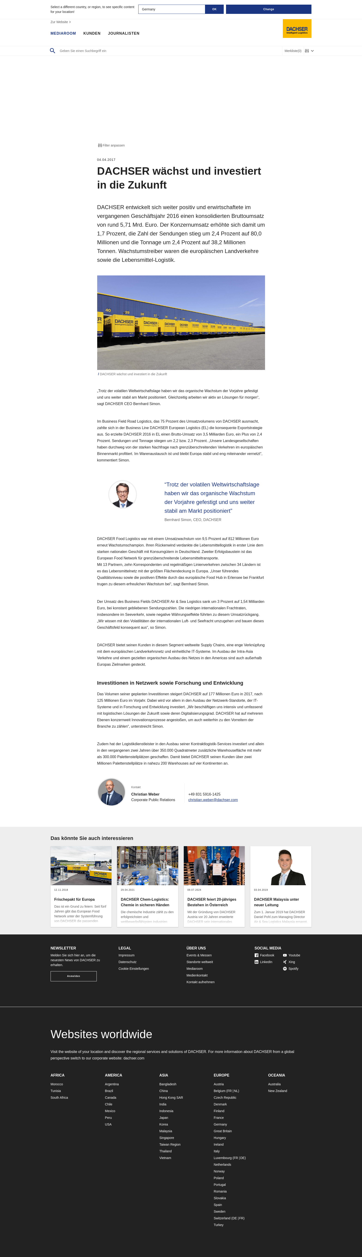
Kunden (91, 33)
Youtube (291, 955)
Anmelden (73, 976)
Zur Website (61, 22)
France (219, 1118)
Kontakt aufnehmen (200, 982)
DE (242, 1158)
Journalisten (123, 33)
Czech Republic (225, 1097)
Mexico (110, 1111)
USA (108, 1124)
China (163, 1091)
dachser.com (134, 1058)
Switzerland (222, 1218)
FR (229, 1091)
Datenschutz (128, 962)
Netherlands (222, 1164)
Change (268, 9)
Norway (219, 1171)
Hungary (220, 1138)
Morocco (57, 1084)
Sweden (220, 1211)
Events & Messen (199, 955)
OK (214, 9)
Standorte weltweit (200, 962)
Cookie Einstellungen (134, 968)
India (162, 1104)
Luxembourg (223, 1158)
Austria (219, 1084)
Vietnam (165, 1158)
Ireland (219, 1144)
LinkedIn (263, 962)
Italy (217, 1151)
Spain (218, 1205)
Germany (220, 1124)
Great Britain (223, 1131)
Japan (163, 1118)
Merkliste (293, 51)
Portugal (220, 1185)
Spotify (291, 968)
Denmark (220, 1104)
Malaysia (165, 1131)
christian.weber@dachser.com (213, 800)
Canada (110, 1097)
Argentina (112, 1084)
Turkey (218, 1225)
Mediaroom (63, 33)
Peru (108, 1118)
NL (236, 1091)
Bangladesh (167, 1084)
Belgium (220, 1091)
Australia (274, 1084)
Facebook (264, 955)
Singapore (166, 1138)
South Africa (59, 1097)
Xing (289, 962)
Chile (108, 1104)
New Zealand (277, 1091)
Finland (219, 1111)
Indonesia (166, 1111)
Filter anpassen (111, 145)
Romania (220, 1191)
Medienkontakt (197, 975)
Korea (163, 1124)
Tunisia (56, 1091)
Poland (219, 1178)
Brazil (109, 1091)
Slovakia (220, 1198)
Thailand (165, 1151)
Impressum (127, 955)
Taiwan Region (170, 1144)
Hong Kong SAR (171, 1097)
